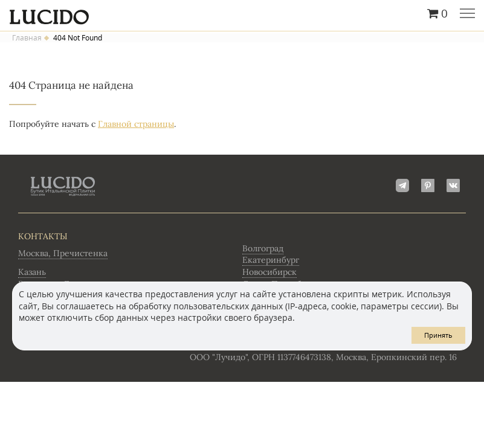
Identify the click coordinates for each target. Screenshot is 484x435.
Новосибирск (269, 271)
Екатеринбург (270, 259)
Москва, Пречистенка (63, 253)
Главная (27, 38)
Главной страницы (136, 123)
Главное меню (467, 14)
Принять (438, 335)
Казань (32, 271)
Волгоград (262, 248)
